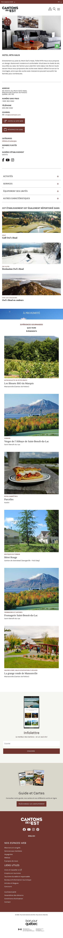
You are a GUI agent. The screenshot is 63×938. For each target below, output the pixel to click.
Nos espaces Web (8, 2)
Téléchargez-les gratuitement (31, 804)
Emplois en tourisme (12, 873)
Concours (8, 886)
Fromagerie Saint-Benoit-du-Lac (21, 615)
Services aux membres (13, 851)
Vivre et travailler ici (13, 870)
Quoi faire (31, 328)
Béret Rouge (10, 557)
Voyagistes (8, 854)
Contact (7, 902)
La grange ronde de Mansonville (20, 673)
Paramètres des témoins (13, 895)
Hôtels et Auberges (9, 141)
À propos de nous (11, 861)
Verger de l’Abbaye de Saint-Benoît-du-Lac (26, 441)
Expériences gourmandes (31, 325)
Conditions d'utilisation (13, 899)
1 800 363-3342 (8, 101)
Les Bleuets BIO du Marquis (19, 383)
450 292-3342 (7, 108)
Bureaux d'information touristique (17, 880)
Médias (7, 858)
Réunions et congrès (12, 848)
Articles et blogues (11, 883)
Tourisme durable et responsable (17, 877)
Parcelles (9, 499)
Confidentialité (10, 892)
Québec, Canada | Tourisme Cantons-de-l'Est (10, 9)
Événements (31, 331)
